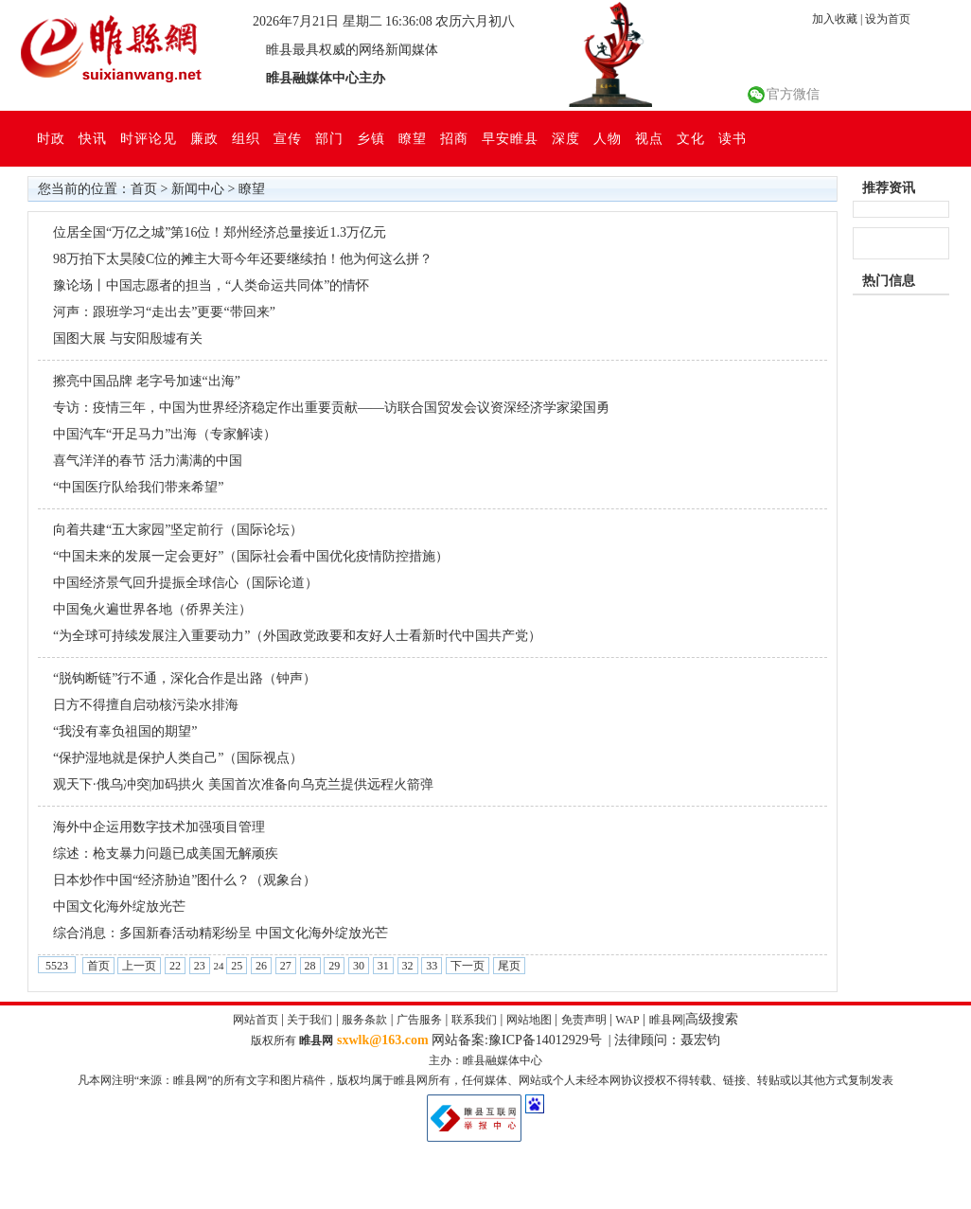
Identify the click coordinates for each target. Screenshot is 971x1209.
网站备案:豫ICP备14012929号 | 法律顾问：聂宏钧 (576, 1040)
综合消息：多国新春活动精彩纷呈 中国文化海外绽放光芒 (220, 933)
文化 (691, 138)
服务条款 (364, 1019)
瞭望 (412, 138)
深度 (566, 138)
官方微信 (793, 94)
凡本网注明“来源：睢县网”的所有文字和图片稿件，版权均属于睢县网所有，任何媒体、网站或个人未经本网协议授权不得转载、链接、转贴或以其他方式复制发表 (486, 1080)
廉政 (204, 138)
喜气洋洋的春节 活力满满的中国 (147, 460)
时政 (51, 138)
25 (236, 965)
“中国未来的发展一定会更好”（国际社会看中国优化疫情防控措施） (251, 556)
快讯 (93, 138)
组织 (246, 138)
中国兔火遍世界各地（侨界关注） (152, 609)
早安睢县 (510, 138)
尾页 (509, 965)
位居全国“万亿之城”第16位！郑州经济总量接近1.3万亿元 (219, 232)
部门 (329, 138)
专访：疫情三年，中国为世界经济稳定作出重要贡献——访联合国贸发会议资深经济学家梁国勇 (331, 407)
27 (285, 965)
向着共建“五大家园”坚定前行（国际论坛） (178, 530)
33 (431, 965)
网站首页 (255, 1019)
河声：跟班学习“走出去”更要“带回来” (164, 312)
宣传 (288, 138)
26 (261, 965)
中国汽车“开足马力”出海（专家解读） (164, 434)
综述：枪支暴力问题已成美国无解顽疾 (165, 853)
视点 (649, 138)
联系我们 (474, 1019)
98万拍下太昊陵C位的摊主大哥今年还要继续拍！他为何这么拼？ (243, 259)
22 (175, 965)
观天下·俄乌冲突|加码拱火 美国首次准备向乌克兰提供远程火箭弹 (243, 784)
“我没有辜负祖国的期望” (125, 731)
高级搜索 (711, 1019)
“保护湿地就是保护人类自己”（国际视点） (178, 758)
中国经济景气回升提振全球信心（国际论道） (185, 583)
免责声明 (584, 1019)
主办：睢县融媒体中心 (485, 1060)
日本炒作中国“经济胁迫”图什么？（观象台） (184, 880)
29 (334, 965)
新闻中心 (197, 189)
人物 (607, 138)
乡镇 (371, 138)
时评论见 (148, 138)
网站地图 (529, 1019)
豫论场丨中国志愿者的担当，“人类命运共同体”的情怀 (211, 285)
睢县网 (666, 1019)
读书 (732, 138)
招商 (454, 138)
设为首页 (887, 19)
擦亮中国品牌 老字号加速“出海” (146, 381)
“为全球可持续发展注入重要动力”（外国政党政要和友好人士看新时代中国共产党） (297, 636)
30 (358, 965)
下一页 (467, 965)
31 (383, 965)
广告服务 (419, 1019)
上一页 (139, 965)
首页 (144, 189)
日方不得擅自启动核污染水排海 (145, 705)
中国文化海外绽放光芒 (119, 906)
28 (310, 965)
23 (199, 965)
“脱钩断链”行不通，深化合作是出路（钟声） (184, 678)
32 (408, 965)
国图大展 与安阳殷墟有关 (128, 338)
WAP (627, 1019)
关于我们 (309, 1019)
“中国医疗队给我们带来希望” (138, 487)
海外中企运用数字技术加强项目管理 (159, 827)
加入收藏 (834, 19)
